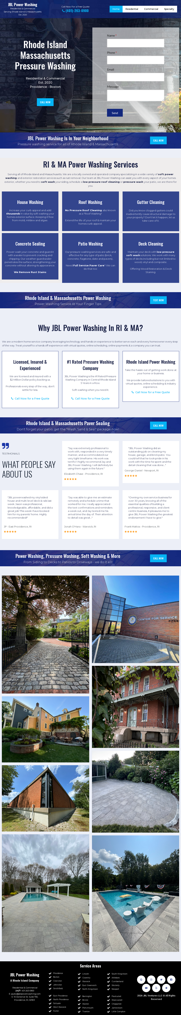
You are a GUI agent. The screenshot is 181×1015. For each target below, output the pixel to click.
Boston (55, 87)
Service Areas (90, 965)
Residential (15, 8)
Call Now (66, 6)
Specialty (169, 9)
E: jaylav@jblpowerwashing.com (25, 993)
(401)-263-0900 (75, 10)
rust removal (73, 177)
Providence (38, 87)
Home (116, 9)
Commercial (29, 8)
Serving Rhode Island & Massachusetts (23, 11)
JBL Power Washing (22, 4)
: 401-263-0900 (24, 990)
